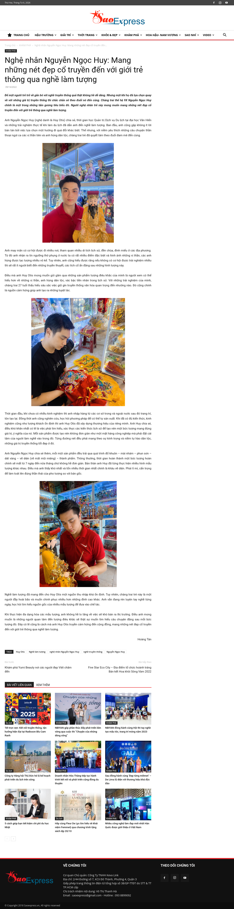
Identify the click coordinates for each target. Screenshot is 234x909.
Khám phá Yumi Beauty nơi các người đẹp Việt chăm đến (38, 669)
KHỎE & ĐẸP (111, 35)
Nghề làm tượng (37, 651)
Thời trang (88, 35)
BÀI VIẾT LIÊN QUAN (19, 684)
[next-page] (13, 838)
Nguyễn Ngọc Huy (116, 651)
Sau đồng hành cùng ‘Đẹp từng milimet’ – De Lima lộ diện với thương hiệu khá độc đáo (128, 779)
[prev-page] (7, 838)
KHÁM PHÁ (133, 35)
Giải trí (67, 35)
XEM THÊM (43, 684)
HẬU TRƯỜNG (45, 35)
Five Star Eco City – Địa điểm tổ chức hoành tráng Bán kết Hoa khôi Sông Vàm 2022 (119, 669)
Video (208, 35)
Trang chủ (10, 45)
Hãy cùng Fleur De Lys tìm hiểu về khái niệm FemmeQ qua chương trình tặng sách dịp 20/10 (76, 827)
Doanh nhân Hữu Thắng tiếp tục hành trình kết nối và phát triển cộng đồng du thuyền (76, 779)
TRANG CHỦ (18, 35)
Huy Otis (20, 651)
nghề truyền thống (93, 651)
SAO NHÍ (192, 35)
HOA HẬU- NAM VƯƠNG (163, 35)
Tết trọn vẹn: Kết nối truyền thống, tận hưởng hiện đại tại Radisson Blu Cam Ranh (26, 731)
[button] (224, 35)
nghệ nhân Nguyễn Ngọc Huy (64, 651)
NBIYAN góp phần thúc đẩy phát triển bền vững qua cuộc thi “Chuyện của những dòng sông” (78, 731)
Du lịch (9, 723)
